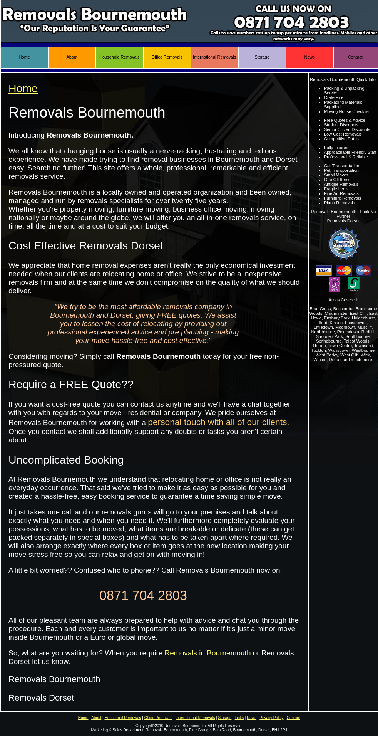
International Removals (214, 57)
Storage (261, 57)
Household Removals (119, 57)
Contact (355, 57)
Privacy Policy (271, 718)
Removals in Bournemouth (208, 653)
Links (239, 718)
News (309, 57)
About (71, 57)
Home (24, 57)
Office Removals (167, 57)
